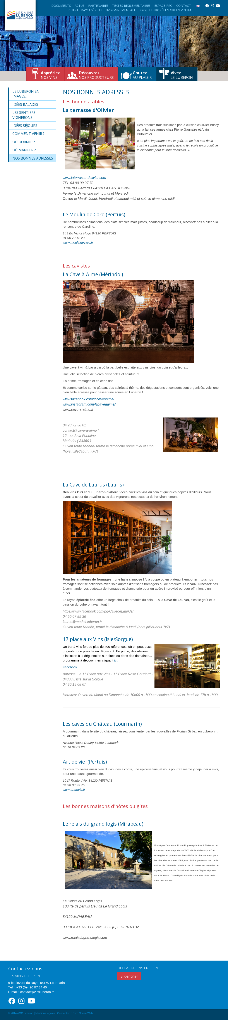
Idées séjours (24, 125)
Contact (183, 5)
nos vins (50, 75)
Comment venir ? (28, 133)
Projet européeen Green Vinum (165, 10)
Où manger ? (24, 150)
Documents (61, 5)
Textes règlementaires (131, 5)
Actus (79, 5)
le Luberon (182, 75)
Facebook (70, 667)
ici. (116, 660)
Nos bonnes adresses (32, 158)
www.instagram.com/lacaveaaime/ (89, 404)
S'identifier (129, 976)
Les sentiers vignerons (24, 115)
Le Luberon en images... (25, 94)
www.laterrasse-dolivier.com (84, 178)
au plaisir (142, 75)
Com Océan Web (83, 1013)
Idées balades (25, 104)
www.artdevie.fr (74, 789)
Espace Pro (163, 5)
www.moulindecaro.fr (78, 242)
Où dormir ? (23, 142)
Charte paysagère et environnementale (102, 10)
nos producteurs (96, 75)
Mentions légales (45, 1013)
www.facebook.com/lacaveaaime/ (89, 399)
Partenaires (98, 5)
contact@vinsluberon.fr (37, 992)
